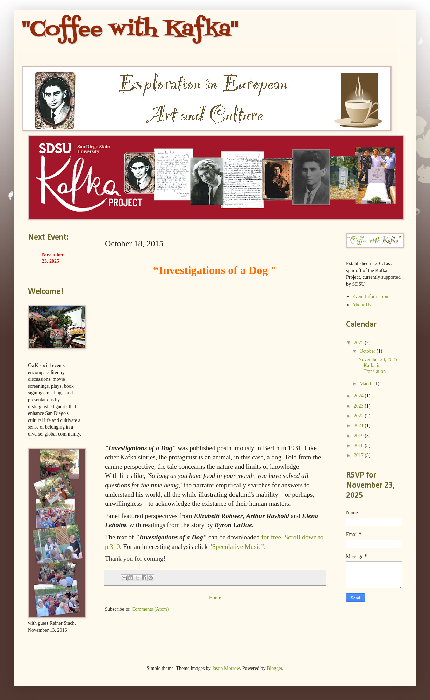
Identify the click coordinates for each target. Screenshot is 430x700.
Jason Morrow (226, 668)
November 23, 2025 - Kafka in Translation (379, 365)
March (366, 383)
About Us (361, 304)
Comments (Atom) (150, 609)
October (368, 351)
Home (215, 597)
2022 (359, 415)
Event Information (370, 296)
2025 (359, 342)
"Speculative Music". (237, 546)
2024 (359, 395)
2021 (359, 425)
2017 (359, 455)
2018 (359, 445)
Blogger (274, 668)
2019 (359, 435)
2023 (359, 406)
